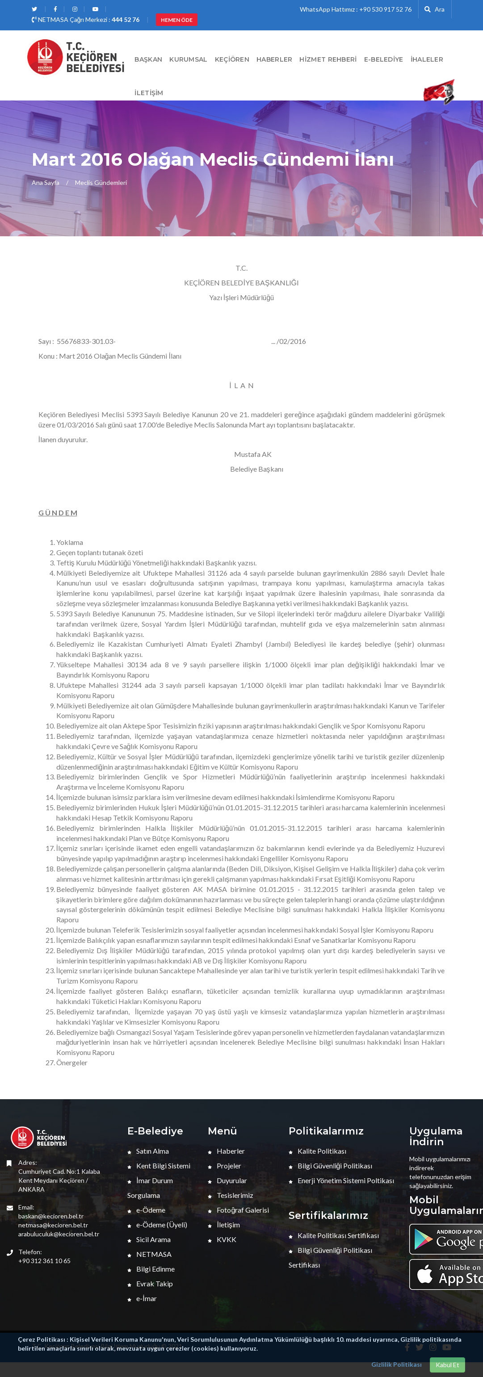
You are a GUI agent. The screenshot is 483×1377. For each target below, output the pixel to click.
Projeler (224, 1165)
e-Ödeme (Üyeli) (157, 1224)
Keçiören (232, 59)
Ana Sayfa (45, 182)
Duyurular (227, 1180)
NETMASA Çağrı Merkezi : (86, 19)
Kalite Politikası (317, 1151)
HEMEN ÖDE (177, 20)
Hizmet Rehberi (328, 59)
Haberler (226, 1151)
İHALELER (427, 59)
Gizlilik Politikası (396, 1364)
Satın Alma (148, 1151)
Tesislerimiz (230, 1195)
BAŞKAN (148, 59)
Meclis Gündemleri (101, 182)
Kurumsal (188, 59)
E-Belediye (383, 59)
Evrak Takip (150, 1283)
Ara (434, 9)
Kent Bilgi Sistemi (158, 1165)
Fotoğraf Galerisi (238, 1209)
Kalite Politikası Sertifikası (334, 1235)
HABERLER (274, 59)
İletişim (148, 93)
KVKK (222, 1239)
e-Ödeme (146, 1209)
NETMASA (149, 1254)
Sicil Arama (149, 1239)
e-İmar (141, 1298)
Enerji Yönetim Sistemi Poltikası (341, 1180)
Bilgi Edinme (151, 1268)
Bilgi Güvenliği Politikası (331, 1165)
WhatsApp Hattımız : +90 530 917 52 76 (356, 9)
